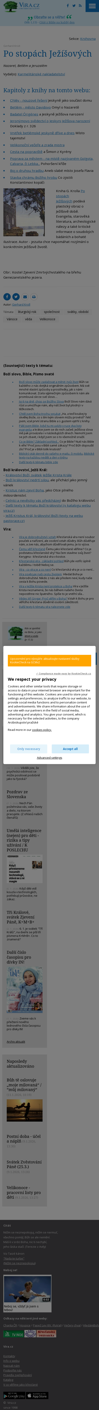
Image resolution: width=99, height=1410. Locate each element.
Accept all (70, 749)
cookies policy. (42, 730)
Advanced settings (49, 758)
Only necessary (28, 749)
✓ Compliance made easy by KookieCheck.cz (63, 673)
